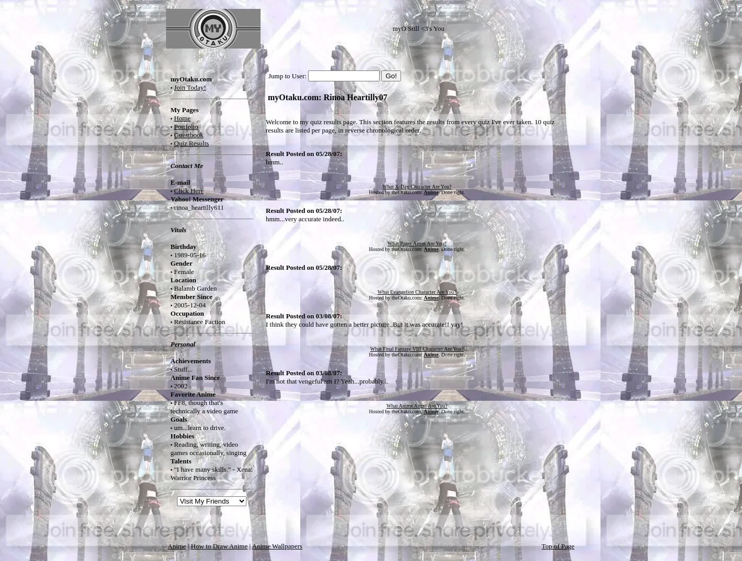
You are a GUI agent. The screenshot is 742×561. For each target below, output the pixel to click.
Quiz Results (191, 143)
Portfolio (186, 126)
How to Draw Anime (219, 546)
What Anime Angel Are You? (416, 406)
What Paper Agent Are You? (416, 243)
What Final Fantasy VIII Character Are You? (417, 349)
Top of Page (557, 546)
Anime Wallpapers (277, 546)
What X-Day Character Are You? (416, 186)
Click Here (189, 191)
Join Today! (190, 87)
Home (182, 118)
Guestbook (188, 135)
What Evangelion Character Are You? (417, 292)
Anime (177, 546)
